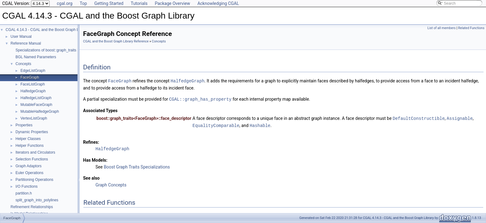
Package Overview (172, 3)
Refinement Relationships (32, 207)
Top (83, 3)
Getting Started (108, 3)
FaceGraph (29, 77)
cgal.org (64, 3)
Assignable (460, 117)
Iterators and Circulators (35, 152)
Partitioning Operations (34, 179)
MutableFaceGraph (36, 105)
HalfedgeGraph (33, 91)
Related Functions (471, 28)
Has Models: (95, 158)
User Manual (21, 36)
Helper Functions (29, 145)
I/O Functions (26, 186)
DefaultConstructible (419, 117)
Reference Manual (26, 43)
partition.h (23, 193)
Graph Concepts (110, 183)
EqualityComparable (215, 124)
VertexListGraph (33, 118)
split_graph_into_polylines (36, 200)
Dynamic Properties (31, 132)
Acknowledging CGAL (218, 3)
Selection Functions (31, 159)
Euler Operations (29, 173)
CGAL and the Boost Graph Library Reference (116, 41)
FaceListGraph (32, 84)
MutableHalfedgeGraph (39, 111)
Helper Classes (28, 139)
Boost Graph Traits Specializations (137, 165)
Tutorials (139, 3)
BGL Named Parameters (35, 57)
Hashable (260, 124)
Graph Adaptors (28, 166)
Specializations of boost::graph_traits (45, 50)
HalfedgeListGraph (35, 98)
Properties (24, 125)
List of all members (441, 28)
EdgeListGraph (32, 70)
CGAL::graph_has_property (200, 99)
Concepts (23, 64)
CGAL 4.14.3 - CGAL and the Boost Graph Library (47, 30)
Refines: (91, 140)
